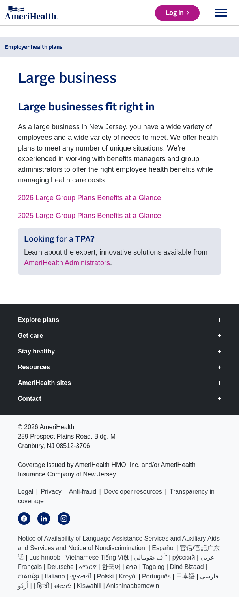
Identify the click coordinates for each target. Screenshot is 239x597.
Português (156, 576)
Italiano (55, 576)
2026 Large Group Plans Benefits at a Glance (89, 198)
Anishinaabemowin (132, 585)
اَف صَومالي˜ (150, 557)
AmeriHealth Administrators (67, 263)
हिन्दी (43, 585)
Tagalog (153, 567)
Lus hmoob (44, 557)
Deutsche (60, 567)
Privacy (51, 491)
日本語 (185, 576)
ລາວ (131, 567)
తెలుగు (63, 585)
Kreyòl (127, 576)
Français (30, 567)
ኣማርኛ (88, 567)
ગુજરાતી (81, 576)
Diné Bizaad (187, 567)
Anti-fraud (82, 491)
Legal (25, 491)
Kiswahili (89, 585)
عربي (207, 557)
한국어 (111, 567)
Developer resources (133, 491)
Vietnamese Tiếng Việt (97, 557)
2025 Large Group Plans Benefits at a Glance (89, 215)
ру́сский (183, 557)
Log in (174, 13)
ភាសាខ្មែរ (28, 576)
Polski (105, 576)
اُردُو (23, 585)
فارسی (209, 576)
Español (163, 548)
